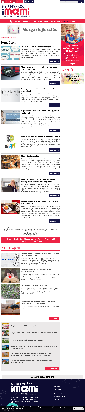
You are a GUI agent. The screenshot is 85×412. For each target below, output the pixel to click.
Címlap (10, 21)
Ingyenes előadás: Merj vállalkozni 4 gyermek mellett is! (40, 112)
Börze (46, 21)
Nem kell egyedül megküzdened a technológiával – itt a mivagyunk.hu (40, 254)
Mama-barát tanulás (29, 156)
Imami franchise (59, 399)
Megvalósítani (12, 37)
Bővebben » (54, 61)
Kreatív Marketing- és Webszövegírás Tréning (40, 136)
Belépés (19, 2)
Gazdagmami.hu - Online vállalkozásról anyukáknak (37, 90)
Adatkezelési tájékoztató (58, 392)
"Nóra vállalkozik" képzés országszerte (37, 47)
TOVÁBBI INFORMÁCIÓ (7, 410)
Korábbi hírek (52, 368)
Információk (27, 21)
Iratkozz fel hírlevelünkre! (31, 241)
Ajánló (40, 21)
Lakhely (31, 2)
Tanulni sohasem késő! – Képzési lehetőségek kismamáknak (40, 202)
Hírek (35, 21)
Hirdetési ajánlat (59, 396)
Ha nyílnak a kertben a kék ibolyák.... (35, 285)
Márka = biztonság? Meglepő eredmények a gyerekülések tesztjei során (34, 333)
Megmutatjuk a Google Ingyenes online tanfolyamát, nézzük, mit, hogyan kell (37, 180)
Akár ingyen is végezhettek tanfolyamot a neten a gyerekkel (39, 68)
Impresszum (58, 389)
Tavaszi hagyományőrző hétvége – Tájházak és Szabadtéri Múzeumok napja (31, 361)
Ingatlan (73, 21)
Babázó (59, 21)
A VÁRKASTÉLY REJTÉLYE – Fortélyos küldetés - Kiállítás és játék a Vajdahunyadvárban (34, 347)
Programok (17, 21)
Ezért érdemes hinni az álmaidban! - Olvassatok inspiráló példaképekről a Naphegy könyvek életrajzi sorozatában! (31, 354)
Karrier (66, 21)
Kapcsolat (57, 386)
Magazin (53, 21)
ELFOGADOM (78, 409)
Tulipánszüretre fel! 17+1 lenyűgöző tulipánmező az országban (33, 325)
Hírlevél (8, 2)
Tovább (54, 318)
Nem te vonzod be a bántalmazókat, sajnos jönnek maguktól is (37, 270)
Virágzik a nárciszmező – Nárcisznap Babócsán (27, 340)
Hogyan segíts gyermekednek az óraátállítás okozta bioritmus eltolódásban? (38, 302)
